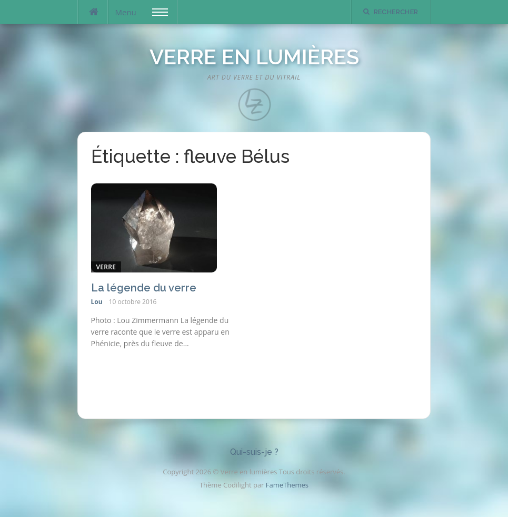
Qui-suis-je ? (254, 452)
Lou (97, 301)
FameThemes (287, 485)
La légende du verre (143, 287)
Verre (106, 266)
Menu (141, 12)
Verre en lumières (254, 56)
